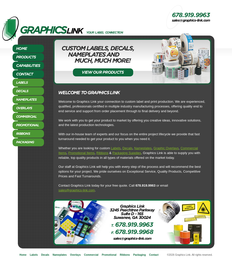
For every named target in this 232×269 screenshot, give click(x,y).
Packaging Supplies (126, 153)
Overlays (75, 254)
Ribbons (103, 153)
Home (23, 254)
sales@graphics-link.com (77, 190)
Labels (115, 148)
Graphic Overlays (165, 148)
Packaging (139, 254)
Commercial (91, 254)
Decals (127, 148)
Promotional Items (81, 153)
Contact (153, 254)
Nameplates (143, 148)
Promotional (109, 254)
